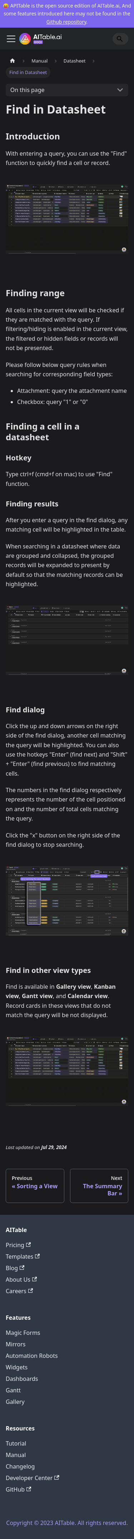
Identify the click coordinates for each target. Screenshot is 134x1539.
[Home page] (12, 60)
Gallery (15, 1402)
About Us (21, 1279)
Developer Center (32, 1478)
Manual (16, 1455)
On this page (27, 90)
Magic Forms (23, 1333)
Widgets (17, 1367)
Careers (19, 1291)
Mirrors (16, 1344)
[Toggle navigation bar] (11, 38)
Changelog (20, 1466)
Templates (23, 1256)
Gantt (13, 1390)
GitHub (18, 1489)
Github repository (66, 21)
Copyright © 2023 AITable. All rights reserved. (67, 1523)
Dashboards (22, 1379)
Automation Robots (32, 1356)
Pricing (18, 1245)
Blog (15, 1268)
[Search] (120, 39)
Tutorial (16, 1443)
